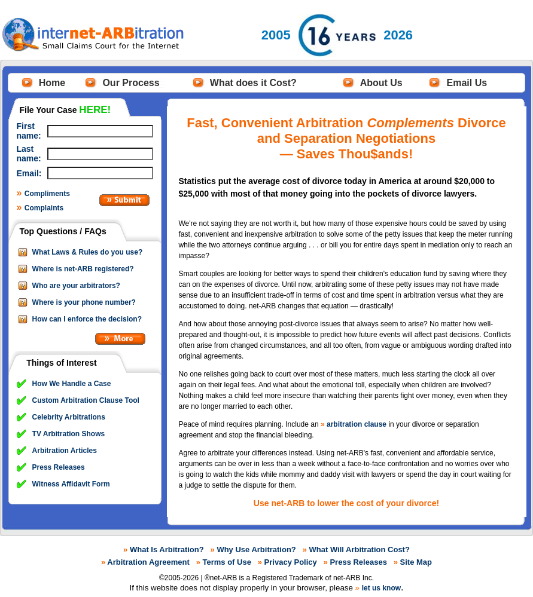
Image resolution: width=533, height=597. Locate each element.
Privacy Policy (290, 562)
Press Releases (58, 467)
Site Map (416, 562)
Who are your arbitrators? (76, 285)
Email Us (467, 83)
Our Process (130, 83)
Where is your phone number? (84, 302)
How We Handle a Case (71, 383)
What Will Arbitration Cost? (359, 549)
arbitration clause (356, 424)
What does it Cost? (253, 83)
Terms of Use (227, 562)
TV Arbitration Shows (68, 434)
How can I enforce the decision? (87, 319)
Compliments (47, 193)
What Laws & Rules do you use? (87, 252)
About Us (381, 83)
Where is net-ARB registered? (83, 269)
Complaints (44, 208)
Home (52, 83)
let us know (381, 588)
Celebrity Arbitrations (68, 417)
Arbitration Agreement (148, 562)
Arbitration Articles (64, 450)
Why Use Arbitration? (256, 549)
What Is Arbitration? (167, 549)
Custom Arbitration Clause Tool (85, 400)
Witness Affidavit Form (71, 484)
